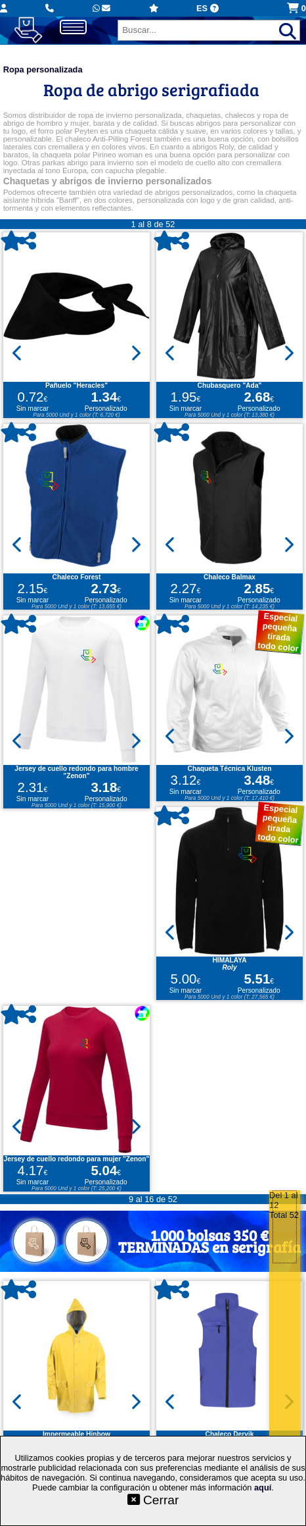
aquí (262, 1487)
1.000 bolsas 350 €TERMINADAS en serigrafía (209, 1240)
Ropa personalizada (43, 69)
